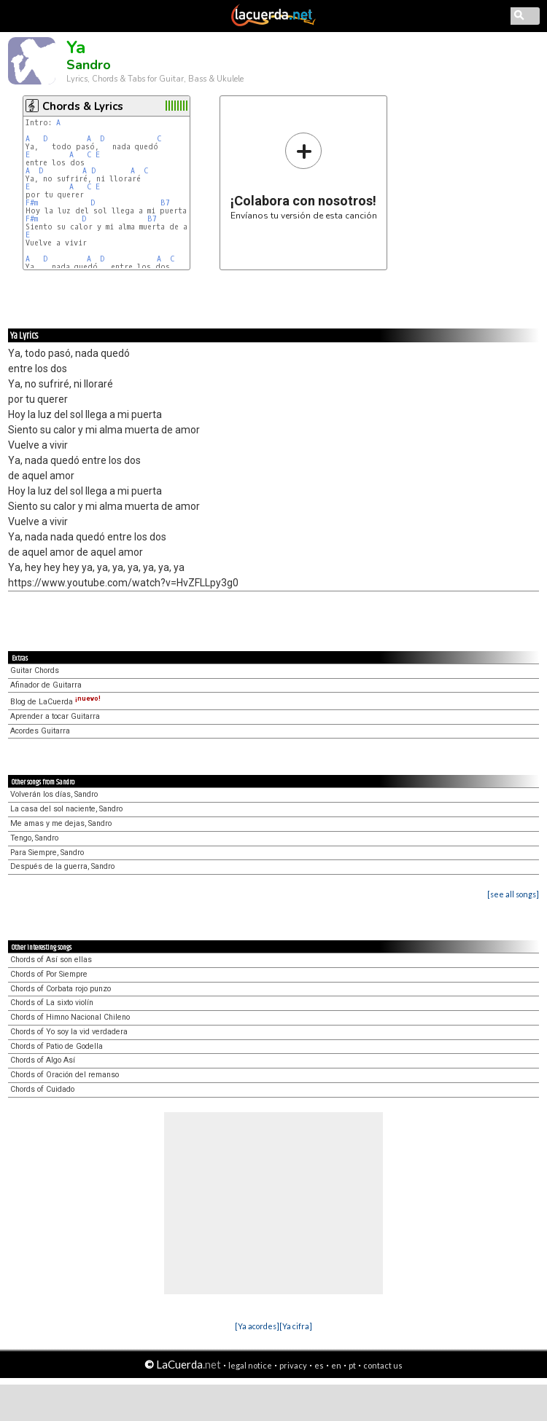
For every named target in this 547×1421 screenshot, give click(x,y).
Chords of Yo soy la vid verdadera (69, 1031)
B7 (165, 203)
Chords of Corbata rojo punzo (60, 988)
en (336, 1365)
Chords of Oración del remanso (64, 1074)
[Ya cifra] (295, 1326)
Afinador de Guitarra (46, 685)
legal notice (250, 1365)
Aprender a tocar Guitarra (55, 716)
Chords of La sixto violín (51, 1002)
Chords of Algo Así (42, 1060)
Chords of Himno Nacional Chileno (70, 1017)
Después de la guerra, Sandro (62, 866)
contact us (383, 1365)
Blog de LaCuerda (55, 701)
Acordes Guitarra (40, 731)
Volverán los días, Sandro (54, 794)
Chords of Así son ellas (51, 959)
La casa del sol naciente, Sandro (66, 809)
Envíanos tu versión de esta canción (303, 175)
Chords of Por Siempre (49, 974)
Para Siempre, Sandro (47, 852)
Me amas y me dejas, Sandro (61, 823)
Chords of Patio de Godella (56, 1046)
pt (352, 1365)
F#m (32, 203)
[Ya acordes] (257, 1326)
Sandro (88, 65)
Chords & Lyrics (82, 106)
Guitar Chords (34, 670)
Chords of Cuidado (42, 1089)
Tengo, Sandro (34, 838)
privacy (293, 1365)
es (319, 1365)
